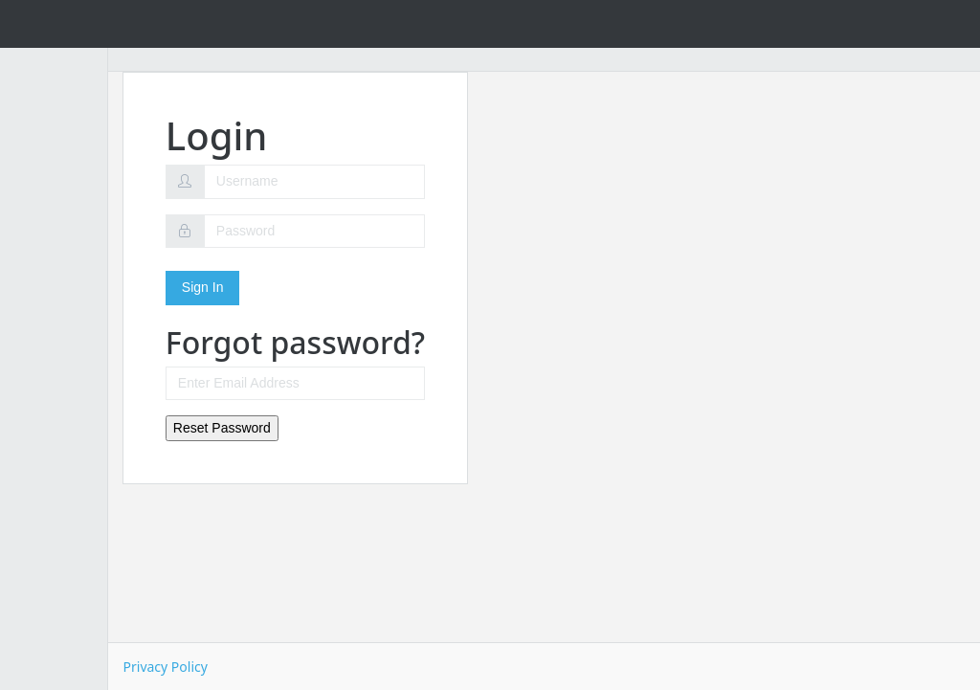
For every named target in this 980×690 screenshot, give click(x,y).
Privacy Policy (268, 666)
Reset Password (324, 427)
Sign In (305, 287)
